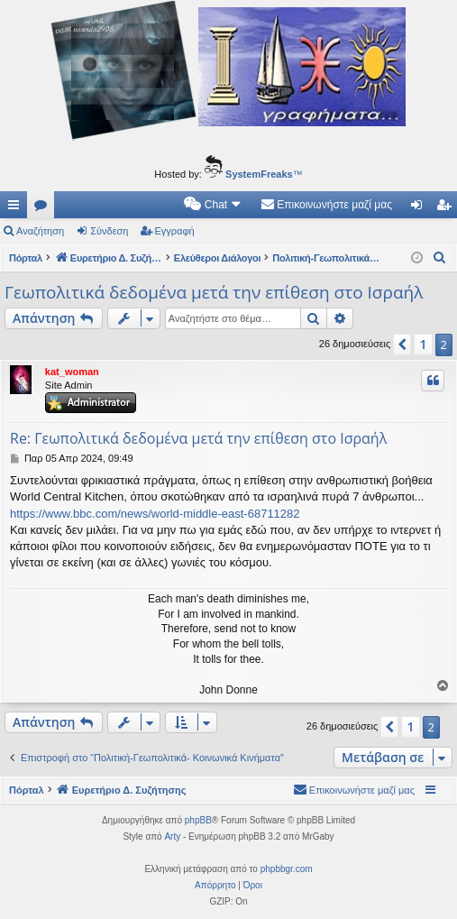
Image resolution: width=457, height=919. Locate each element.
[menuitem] (213, 204)
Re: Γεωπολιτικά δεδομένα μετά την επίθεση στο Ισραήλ (198, 438)
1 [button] (422, 344)
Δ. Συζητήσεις (44, 208)
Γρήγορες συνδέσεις (17, 208)
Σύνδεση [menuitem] (420, 208)
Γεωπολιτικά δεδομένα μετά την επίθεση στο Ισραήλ (214, 292)
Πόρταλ (25, 258)
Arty (172, 836)
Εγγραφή (175, 230)
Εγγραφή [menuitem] (447, 208)
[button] (402, 344)
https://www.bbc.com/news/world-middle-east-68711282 (155, 513)
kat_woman (72, 371)
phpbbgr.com (286, 869)
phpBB (198, 820)
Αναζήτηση (40, 230)
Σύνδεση (109, 230)
